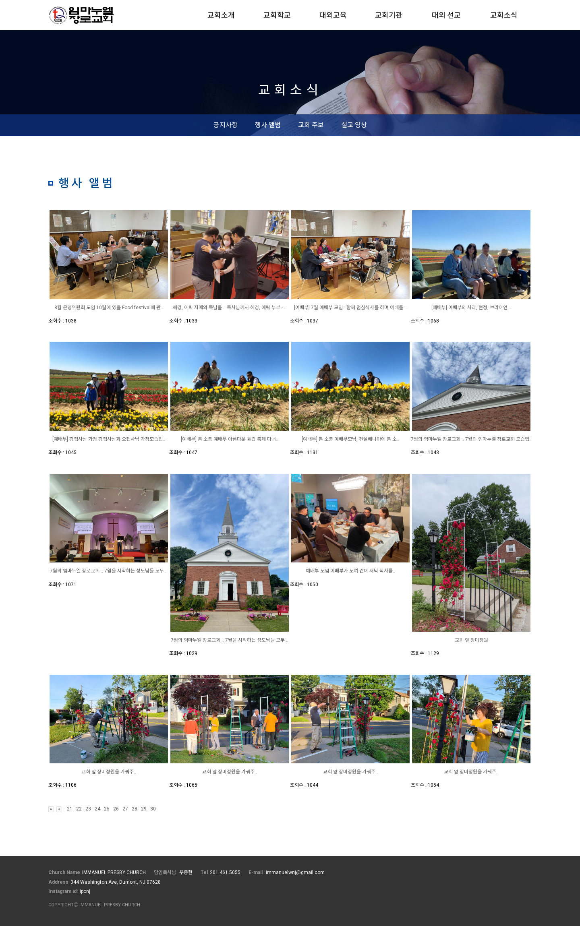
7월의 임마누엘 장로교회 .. (438, 439)
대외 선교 (446, 15)
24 (97, 809)
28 (134, 809)
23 (88, 809)
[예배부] (439, 307)
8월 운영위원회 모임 (75, 307)
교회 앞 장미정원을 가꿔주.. (108, 772)
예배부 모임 (318, 571)
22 (79, 809)
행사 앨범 (268, 125)
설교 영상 (354, 125)
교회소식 (504, 15)
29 (144, 809)
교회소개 (221, 15)
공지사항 (225, 125)
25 (107, 809)
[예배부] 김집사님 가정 (75, 439)
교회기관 (388, 15)
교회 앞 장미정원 (471, 640)
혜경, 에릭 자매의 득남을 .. (200, 307)
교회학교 (277, 15)
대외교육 (333, 15)
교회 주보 (311, 125)
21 (69, 809)
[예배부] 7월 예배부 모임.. (320, 307)
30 (153, 809)
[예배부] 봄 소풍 (197, 439)
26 (116, 809)
